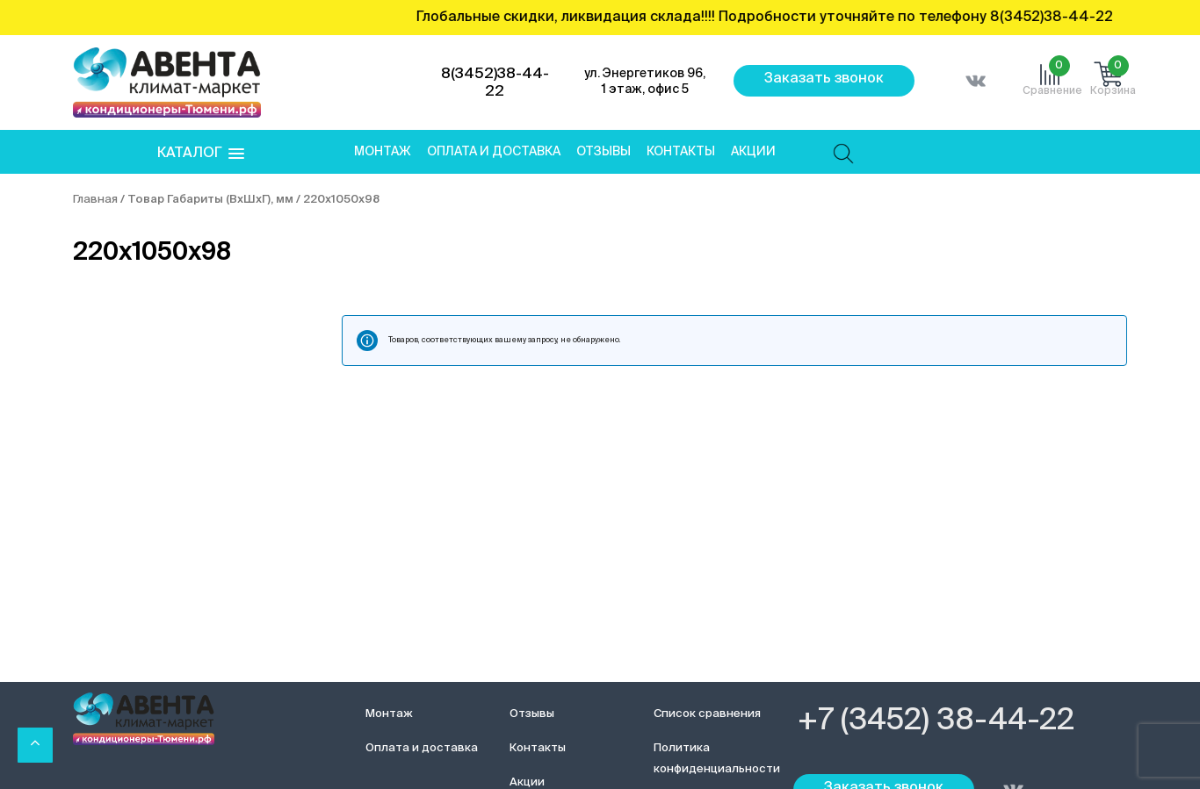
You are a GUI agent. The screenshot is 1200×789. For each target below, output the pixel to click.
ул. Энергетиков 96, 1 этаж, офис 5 (644, 82)
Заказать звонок (824, 79)
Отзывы (603, 152)
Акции (753, 152)
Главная (95, 199)
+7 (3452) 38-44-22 (936, 721)
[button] (200, 154)
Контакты (681, 152)
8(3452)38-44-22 (495, 83)
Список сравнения (707, 714)
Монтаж (382, 152)
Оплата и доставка (493, 152)
